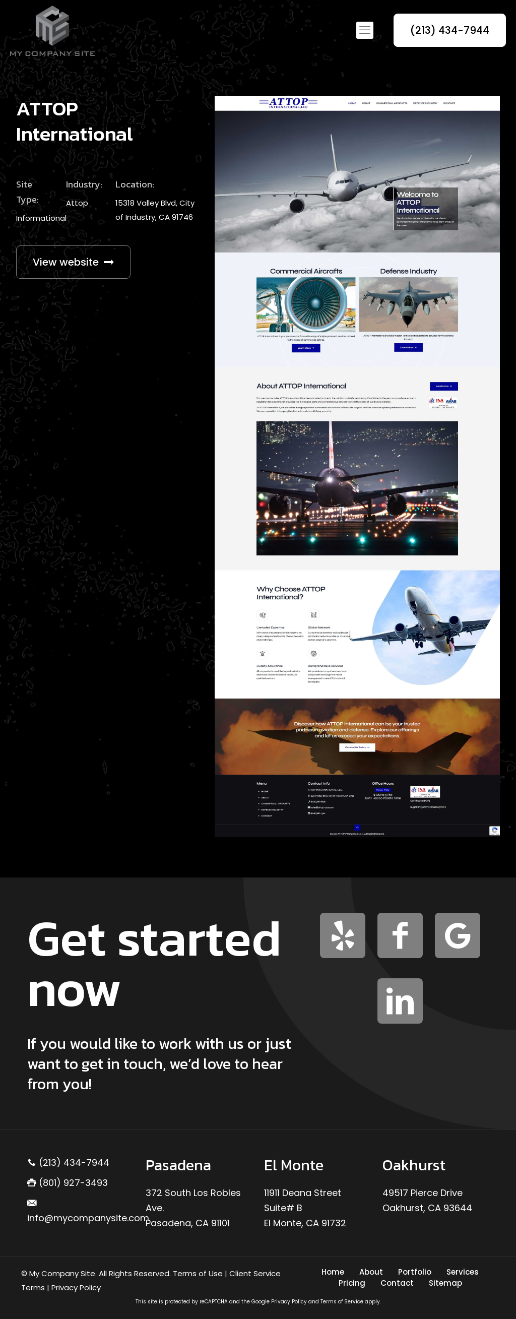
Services (462, 1272)
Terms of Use (198, 1273)
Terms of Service (341, 1301)
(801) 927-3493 (67, 1182)
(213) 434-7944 (449, 30)
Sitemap (445, 1283)
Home (332, 1272)
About (371, 1272)
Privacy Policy (76, 1287)
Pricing (352, 1283)
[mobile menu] (364, 30)
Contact (397, 1283)
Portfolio (414, 1272)
